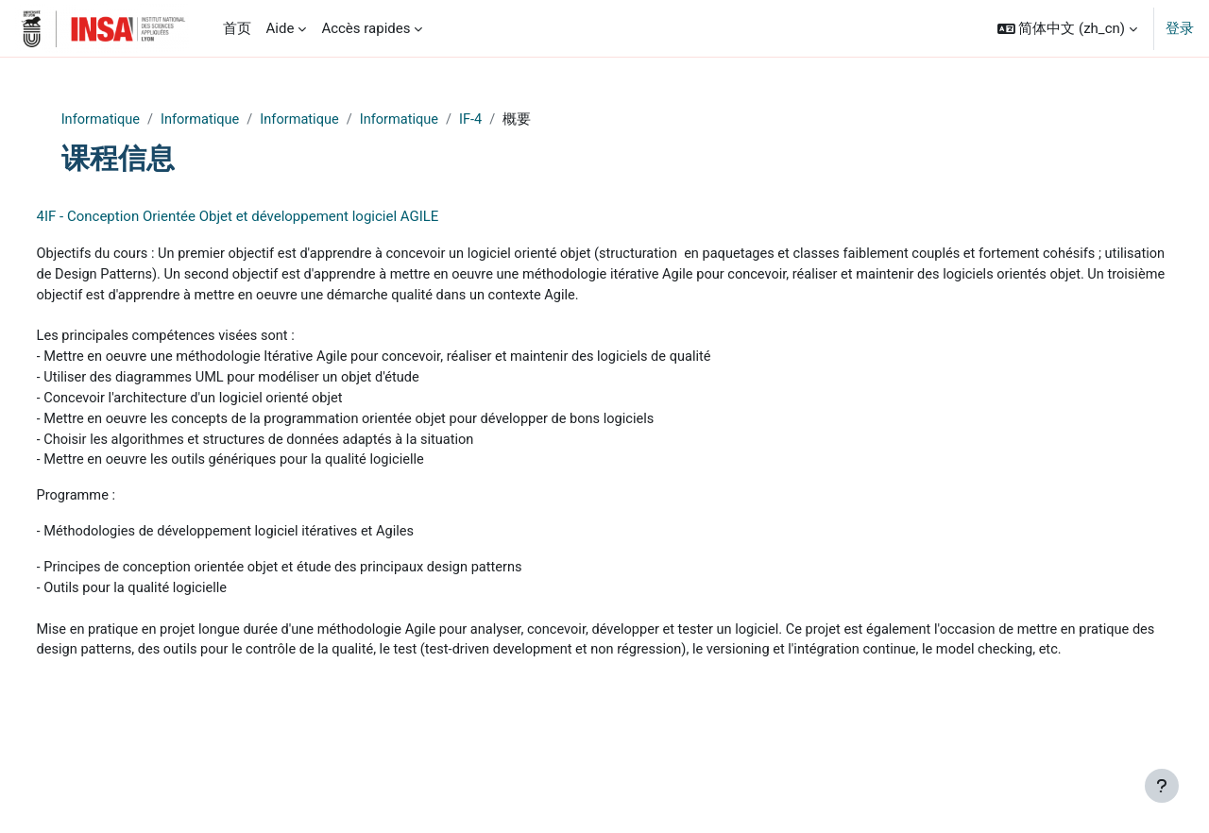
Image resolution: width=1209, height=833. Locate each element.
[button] (1067, 28)
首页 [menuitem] (237, 28)
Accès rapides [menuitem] (365, 28)
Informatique (135, 119)
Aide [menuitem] (280, 28)
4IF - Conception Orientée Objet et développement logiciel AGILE (273, 217)
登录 (1180, 28)
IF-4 (514, 119)
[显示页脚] (1162, 786)
